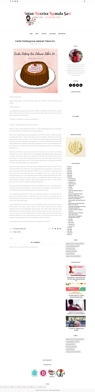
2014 (68, 233)
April (69, 221)
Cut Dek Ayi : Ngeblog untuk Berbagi (76, 329)
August (70, 185)
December (71, 178)
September (71, 184)
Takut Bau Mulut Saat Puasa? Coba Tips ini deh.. (75, 213)
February (70, 224)
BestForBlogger (57, 390)
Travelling (15, 387)
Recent (19, 232)
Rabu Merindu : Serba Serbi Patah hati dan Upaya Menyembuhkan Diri (76, 279)
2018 (68, 177)
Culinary (15, 232)
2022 (68, 170)
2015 (68, 231)
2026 (68, 166)
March (70, 222)
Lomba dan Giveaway (71, 256)
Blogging (68, 248)
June (69, 189)
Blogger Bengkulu (71, 246)
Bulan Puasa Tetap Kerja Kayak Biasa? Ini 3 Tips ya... (76, 204)
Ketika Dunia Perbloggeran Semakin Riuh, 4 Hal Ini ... (75, 216)
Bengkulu (68, 243)
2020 (68, 173)
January (70, 226)
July (69, 187)
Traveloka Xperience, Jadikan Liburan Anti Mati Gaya (76, 296)
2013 (68, 234)
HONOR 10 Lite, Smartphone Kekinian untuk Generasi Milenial (76, 312)
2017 (68, 227)
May (69, 219)
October (70, 182)
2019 (68, 175)
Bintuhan (78, 243)
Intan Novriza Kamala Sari (44, 390)
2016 (68, 229)
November (71, 180)
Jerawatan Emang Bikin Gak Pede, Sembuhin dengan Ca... (77, 207)
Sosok (21, 387)
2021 (68, 172)
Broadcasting (70, 251)
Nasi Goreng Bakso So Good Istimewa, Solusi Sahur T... (75, 194)
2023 (68, 168)
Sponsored (27, 387)
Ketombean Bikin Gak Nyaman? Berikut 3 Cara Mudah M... (76, 197)
